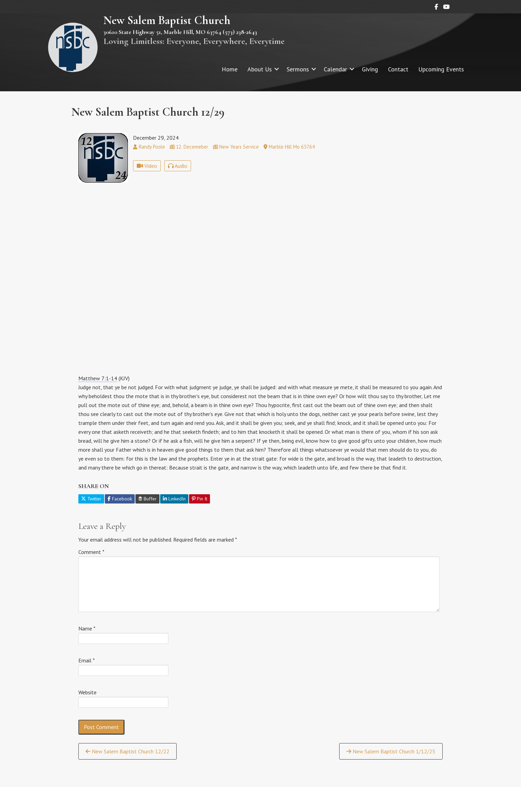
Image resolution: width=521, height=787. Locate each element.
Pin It (199, 499)
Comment (91, 551)
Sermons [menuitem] (298, 69)
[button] (276, 69)
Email (86, 660)
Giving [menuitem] (370, 69)
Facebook (120, 499)
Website (87, 692)
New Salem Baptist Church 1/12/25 (390, 751)
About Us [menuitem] (259, 69)
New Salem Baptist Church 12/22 (127, 751)
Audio (177, 165)
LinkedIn (174, 499)
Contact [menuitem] (398, 69)
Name (87, 628)
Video (147, 165)
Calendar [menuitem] (335, 69)
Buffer (147, 499)
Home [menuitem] (229, 69)
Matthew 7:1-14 (97, 378)
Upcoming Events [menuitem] (441, 69)
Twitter (91, 499)
